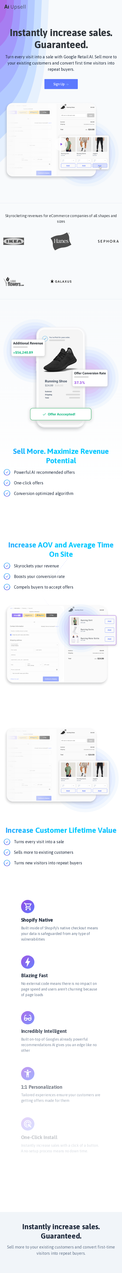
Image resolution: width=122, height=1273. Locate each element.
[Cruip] (15, 6)
